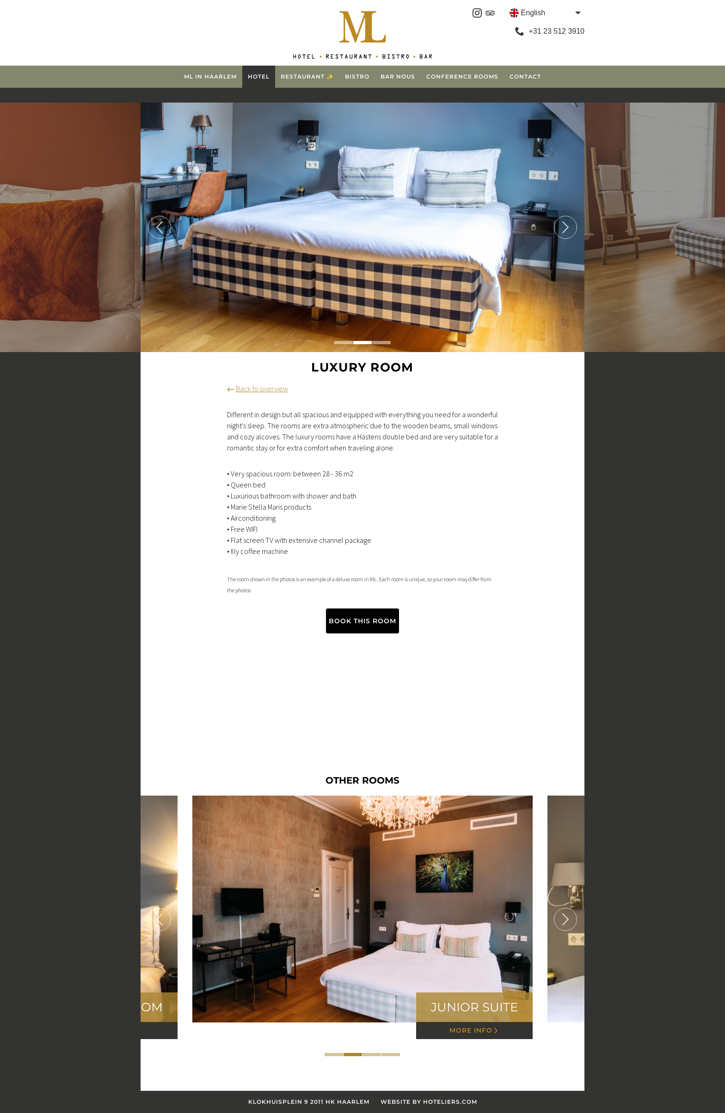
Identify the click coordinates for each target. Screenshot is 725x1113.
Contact (525, 76)
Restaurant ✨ (307, 76)
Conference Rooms (462, 76)
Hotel (259, 76)
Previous (159, 227)
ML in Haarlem (210, 76)
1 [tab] (343, 342)
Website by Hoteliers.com (429, 1101)
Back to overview (257, 388)
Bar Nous (398, 76)
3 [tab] (381, 342)
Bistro (357, 76)
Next (565, 227)
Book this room (362, 621)
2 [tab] (362, 342)
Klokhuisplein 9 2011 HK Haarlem (308, 1101)
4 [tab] (390, 1054)
